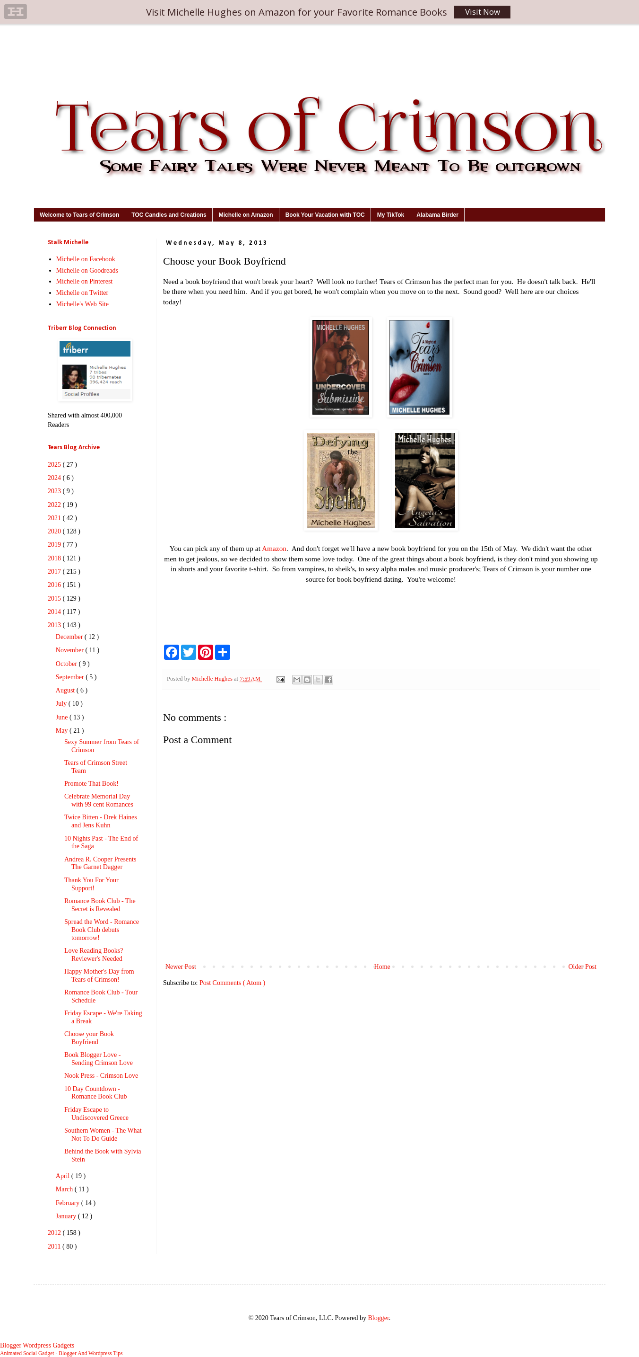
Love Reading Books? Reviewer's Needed (93, 954)
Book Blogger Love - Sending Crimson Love (98, 1058)
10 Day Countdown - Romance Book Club (95, 1092)
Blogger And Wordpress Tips (90, 1353)
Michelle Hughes (212, 678)
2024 (55, 477)
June (62, 717)
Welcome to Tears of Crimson (79, 215)
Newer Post (180, 966)
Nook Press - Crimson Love (101, 1075)
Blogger (378, 1318)
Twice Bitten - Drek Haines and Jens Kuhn (100, 821)
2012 (55, 1232)
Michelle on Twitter (82, 292)
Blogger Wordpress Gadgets (37, 1345)
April (63, 1176)
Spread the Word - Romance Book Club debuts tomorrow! (101, 929)
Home (382, 966)
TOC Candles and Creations (168, 215)
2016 (55, 584)
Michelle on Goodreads (87, 270)
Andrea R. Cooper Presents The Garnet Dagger (100, 863)
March (65, 1189)
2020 (55, 531)
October (67, 663)
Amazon (274, 548)
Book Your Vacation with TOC (325, 215)
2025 (55, 464)
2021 (55, 518)
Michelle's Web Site (82, 304)
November (71, 650)
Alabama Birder (437, 215)
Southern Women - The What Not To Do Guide (103, 1134)
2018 (55, 558)
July (62, 703)
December (70, 636)
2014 (55, 611)
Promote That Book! (91, 783)
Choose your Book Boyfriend (89, 1038)
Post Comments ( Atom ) (232, 982)
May (62, 730)
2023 (55, 491)
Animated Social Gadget (27, 1353)
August (66, 690)
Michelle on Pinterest (84, 281)
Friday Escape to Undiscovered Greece (96, 1113)
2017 (55, 571)
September (71, 677)
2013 (55, 625)
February (68, 1202)
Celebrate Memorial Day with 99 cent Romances (98, 800)
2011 (55, 1246)
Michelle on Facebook (85, 259)
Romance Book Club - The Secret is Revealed (100, 905)
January (67, 1216)
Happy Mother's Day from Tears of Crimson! (99, 975)
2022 (55, 504)
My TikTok (391, 215)
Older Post (583, 966)
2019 (55, 544)
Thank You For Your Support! (91, 884)
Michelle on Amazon (246, 215)
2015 (55, 598)
